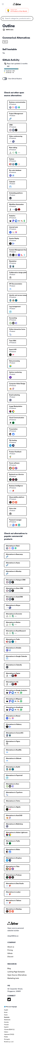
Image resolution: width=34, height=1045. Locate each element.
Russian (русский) (8, 1041)
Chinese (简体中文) (9, 1029)
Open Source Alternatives (17, 975)
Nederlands (7, 1019)
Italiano (6, 1032)
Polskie (6, 1036)
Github (10, 953)
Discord (10, 956)
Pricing (10, 950)
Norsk (5, 1012)
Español (6, 1027)
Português (7, 1039)
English (6, 1010)
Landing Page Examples (16, 972)
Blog (9, 968)
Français (6, 1024)
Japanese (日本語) (9, 1034)
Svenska (6, 1022)
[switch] (4, 78)
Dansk (6, 1015)
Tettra (5, 42)
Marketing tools (13, 978)
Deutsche (6, 1017)
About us (10, 947)
